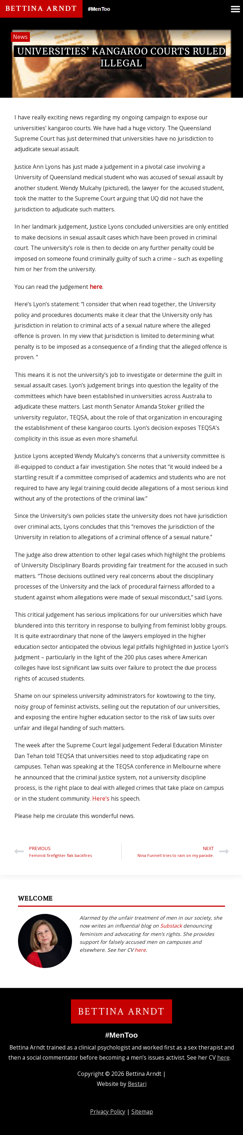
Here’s (101, 798)
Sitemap (142, 1112)
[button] (235, 8)
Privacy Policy (107, 1112)
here (96, 287)
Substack (171, 925)
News (20, 37)
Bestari (137, 1084)
